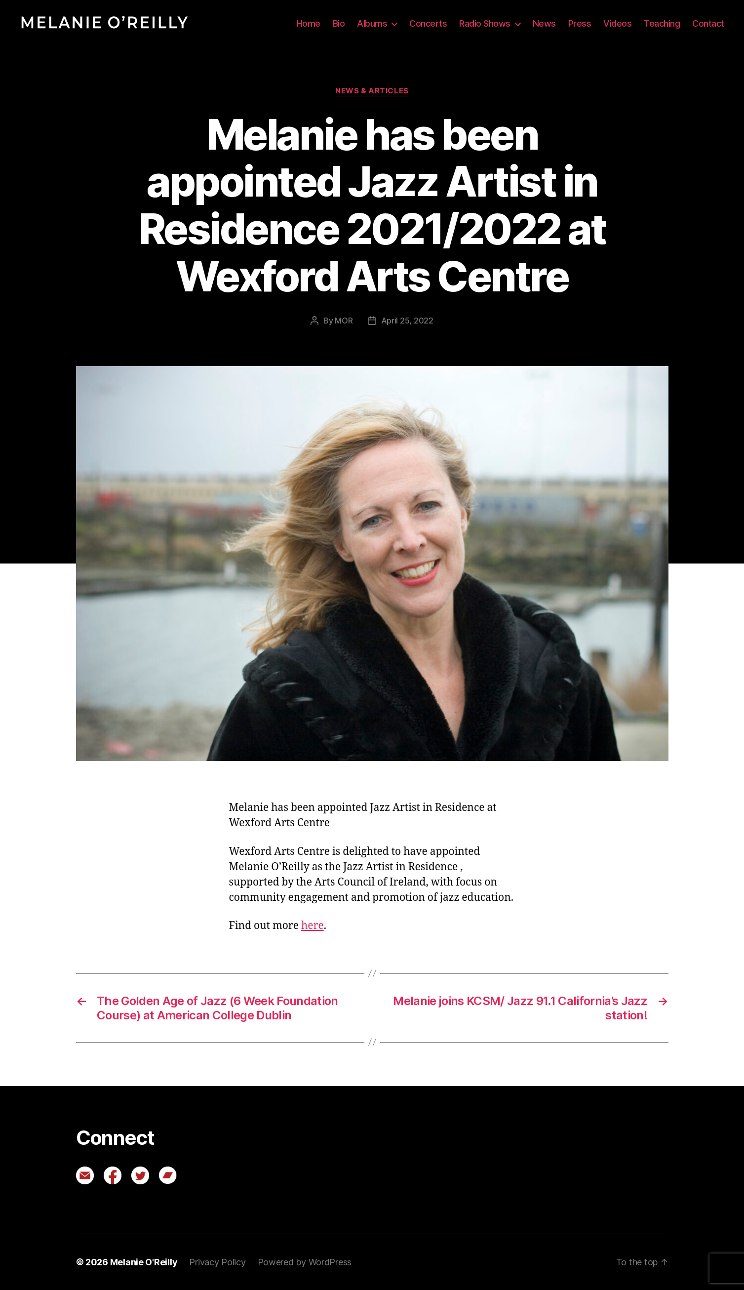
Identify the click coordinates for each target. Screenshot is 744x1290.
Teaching (662, 23)
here (312, 925)
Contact (708, 23)
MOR (343, 320)
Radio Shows (484, 23)
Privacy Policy (217, 1262)
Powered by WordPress (305, 1262)
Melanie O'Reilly (144, 1262)
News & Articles (371, 90)
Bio (339, 23)
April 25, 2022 (407, 320)
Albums (372, 23)
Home (308, 23)
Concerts (428, 23)
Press (579, 23)
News (544, 23)
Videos (617, 23)
